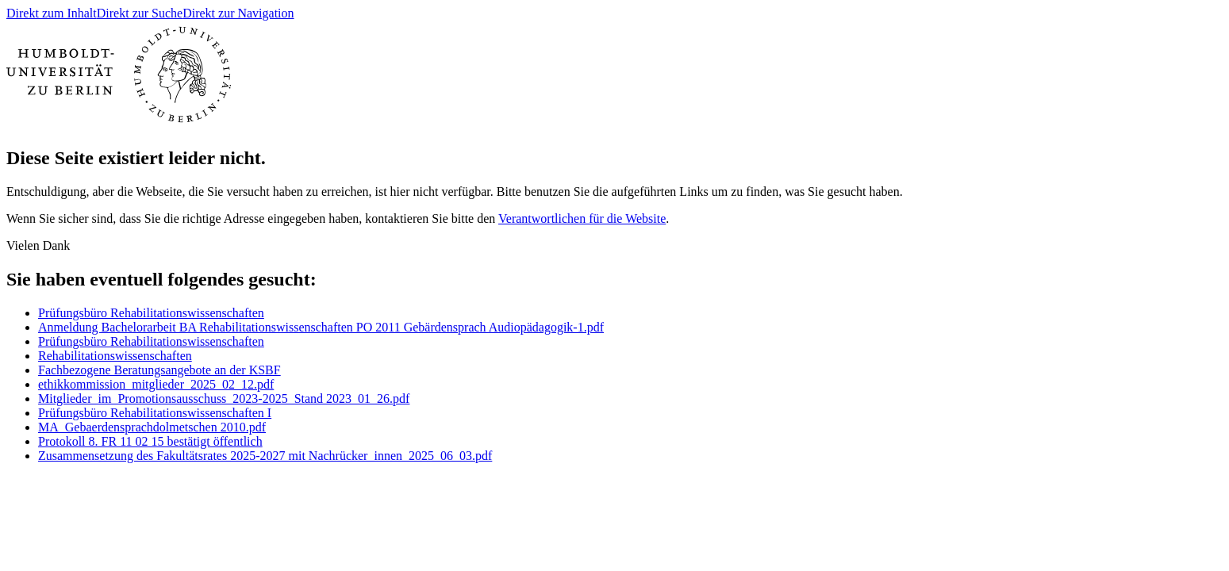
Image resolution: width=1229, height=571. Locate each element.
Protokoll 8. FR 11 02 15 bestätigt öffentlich (150, 441)
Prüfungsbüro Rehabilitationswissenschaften (151, 313)
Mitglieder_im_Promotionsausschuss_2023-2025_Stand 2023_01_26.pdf (223, 398)
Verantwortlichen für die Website (582, 218)
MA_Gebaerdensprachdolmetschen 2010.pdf (152, 427)
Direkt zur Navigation (238, 13)
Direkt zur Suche (139, 13)
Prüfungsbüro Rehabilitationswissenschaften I (154, 413)
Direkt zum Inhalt (51, 13)
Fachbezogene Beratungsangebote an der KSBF (159, 370)
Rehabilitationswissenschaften (115, 355)
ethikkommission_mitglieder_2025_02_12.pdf (156, 384)
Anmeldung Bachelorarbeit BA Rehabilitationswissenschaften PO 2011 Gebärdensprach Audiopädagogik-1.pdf (321, 327)
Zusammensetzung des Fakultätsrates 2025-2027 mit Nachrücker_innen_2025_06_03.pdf (265, 455)
